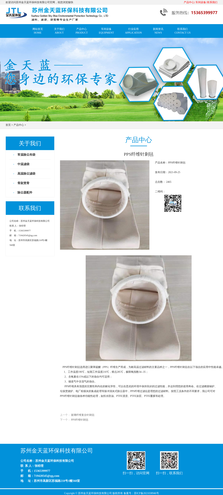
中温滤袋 (23, 164)
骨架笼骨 (23, 183)
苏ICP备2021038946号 (146, 493)
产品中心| (189, 2)
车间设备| (200, 2)
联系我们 (212, 2)
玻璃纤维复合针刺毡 (82, 415)
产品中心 (19, 125)
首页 (8, 125)
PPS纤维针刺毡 (79, 419)
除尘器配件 (24, 192)
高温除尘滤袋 (26, 173)
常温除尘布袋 (26, 154)
